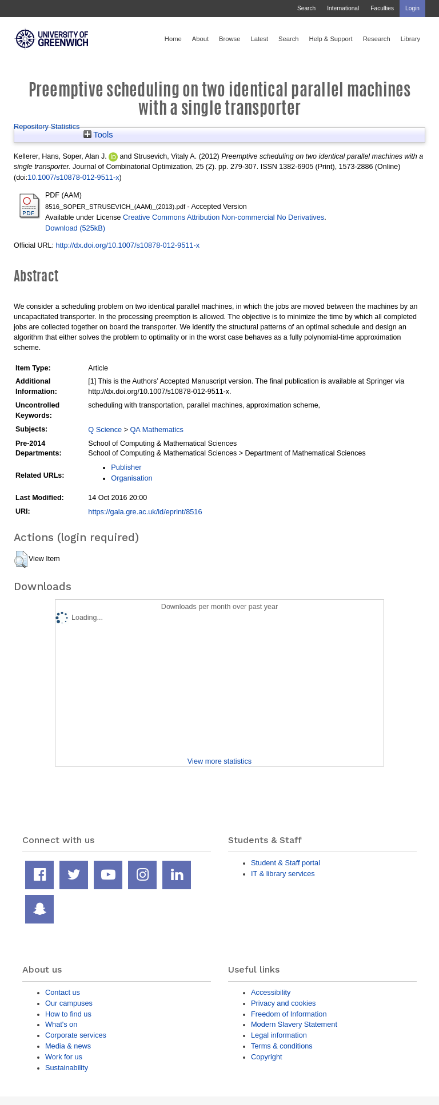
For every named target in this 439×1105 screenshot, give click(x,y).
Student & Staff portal (285, 862)
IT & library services (283, 873)
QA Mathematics (156, 429)
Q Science (105, 429)
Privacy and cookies (283, 1003)
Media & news (68, 1046)
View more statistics (219, 761)
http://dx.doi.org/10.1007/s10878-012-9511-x (127, 245)
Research (376, 38)
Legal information (279, 1035)
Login (412, 8)
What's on (61, 1024)
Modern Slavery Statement (294, 1024)
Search (306, 8)
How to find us (68, 1014)
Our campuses (69, 1003)
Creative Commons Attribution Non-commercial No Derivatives (223, 217)
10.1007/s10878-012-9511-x (73, 177)
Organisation (131, 478)
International (343, 8)
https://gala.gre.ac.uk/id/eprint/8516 (145, 511)
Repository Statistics (47, 126)
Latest (259, 38)
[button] (20, 559)
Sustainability (66, 1067)
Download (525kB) (75, 228)
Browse (229, 38)
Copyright (266, 1056)
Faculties (382, 8)
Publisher (126, 467)
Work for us (63, 1056)
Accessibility (270, 992)
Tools (98, 134)
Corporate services (75, 1035)
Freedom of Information (289, 1014)
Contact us (62, 992)
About (200, 38)
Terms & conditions (282, 1046)
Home (173, 38)
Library (410, 38)
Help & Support (331, 38)
